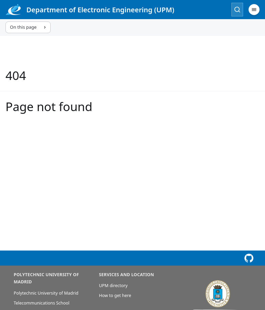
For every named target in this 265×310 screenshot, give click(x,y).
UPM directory (113, 285)
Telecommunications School (42, 303)
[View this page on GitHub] (248, 258)
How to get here (115, 295)
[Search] (237, 9)
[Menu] (254, 9)
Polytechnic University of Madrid (46, 293)
